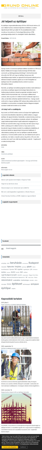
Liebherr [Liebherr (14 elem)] (25, 272)
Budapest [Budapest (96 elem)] (34, 262)
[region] (21, 221)
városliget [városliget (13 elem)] (3, 284)
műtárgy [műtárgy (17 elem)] (3, 277)
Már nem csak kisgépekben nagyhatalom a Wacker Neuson (18, 192)
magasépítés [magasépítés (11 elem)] (25, 275)
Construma (4, 154)
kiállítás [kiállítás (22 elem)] (3, 272)
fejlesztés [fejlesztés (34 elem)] (10, 267)
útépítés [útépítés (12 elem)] (13, 288)
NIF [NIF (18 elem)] (27, 277)
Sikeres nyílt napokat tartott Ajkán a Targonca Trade (16, 180)
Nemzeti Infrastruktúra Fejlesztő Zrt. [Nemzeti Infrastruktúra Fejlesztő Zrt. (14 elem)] (16, 277)
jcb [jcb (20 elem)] (31, 269)
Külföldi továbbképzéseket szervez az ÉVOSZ (14, 348)
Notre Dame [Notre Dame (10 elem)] (30, 277)
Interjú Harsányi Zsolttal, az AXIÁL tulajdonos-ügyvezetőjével (18, 196)
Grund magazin (11, 248)
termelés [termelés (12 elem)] (32, 280)
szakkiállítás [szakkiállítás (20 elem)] (16, 280)
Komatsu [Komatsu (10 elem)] (8, 272)
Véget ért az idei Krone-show (9, 184)
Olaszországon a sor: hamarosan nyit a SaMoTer (15, 188)
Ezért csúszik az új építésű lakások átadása (13, 304)
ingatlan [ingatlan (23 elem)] (20, 269)
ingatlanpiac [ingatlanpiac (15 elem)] (26, 269)
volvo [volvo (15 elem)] (36, 280)
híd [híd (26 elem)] (16, 269)
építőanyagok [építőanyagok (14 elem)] (26, 284)
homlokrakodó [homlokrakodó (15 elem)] (5, 269)
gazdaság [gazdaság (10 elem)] (24, 267)
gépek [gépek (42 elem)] (29, 267)
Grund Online (5, 38)
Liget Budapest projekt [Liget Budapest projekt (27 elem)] (9, 275)
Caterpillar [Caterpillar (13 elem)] (3, 267)
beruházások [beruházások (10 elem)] (25, 263)
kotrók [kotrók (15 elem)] (17, 272)
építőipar (10, 154)
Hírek (2, 147)
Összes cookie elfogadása (9, 447)
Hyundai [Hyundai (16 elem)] (11, 269)
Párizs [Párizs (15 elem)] (35, 277)
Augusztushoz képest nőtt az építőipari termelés (15, 392)
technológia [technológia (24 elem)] (25, 280)
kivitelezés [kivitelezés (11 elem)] (35, 269)
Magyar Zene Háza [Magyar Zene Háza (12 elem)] (33, 275)
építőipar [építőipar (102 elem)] (6, 288)
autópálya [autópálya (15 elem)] (3, 263)
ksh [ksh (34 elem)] (21, 272)
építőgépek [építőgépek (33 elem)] (35, 284)
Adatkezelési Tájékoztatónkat (30, 444)
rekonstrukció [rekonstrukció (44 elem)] (6, 280)
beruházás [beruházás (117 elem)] (16, 262)
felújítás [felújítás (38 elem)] (18, 267)
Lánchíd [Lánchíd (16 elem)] (19, 275)
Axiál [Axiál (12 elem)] (8, 263)
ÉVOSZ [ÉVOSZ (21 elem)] (9, 284)
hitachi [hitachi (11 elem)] (33, 267)
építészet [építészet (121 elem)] (17, 283)
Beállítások (23, 447)
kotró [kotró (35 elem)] (13, 272)
